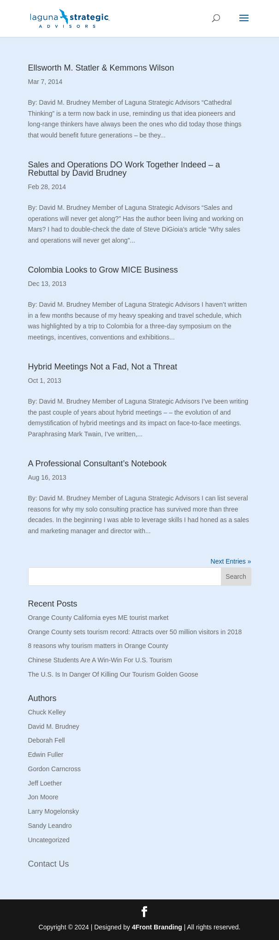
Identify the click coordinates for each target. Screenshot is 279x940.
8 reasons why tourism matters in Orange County (98, 645)
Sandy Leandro (50, 825)
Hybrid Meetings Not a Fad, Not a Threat (103, 366)
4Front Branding (157, 927)
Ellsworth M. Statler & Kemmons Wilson (101, 67)
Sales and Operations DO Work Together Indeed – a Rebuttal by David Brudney (124, 169)
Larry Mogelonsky (53, 811)
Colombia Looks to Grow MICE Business (103, 269)
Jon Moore (43, 797)
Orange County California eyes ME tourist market (98, 617)
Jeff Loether (45, 783)
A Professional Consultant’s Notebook (97, 463)
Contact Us (48, 864)
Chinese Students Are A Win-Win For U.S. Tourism (100, 660)
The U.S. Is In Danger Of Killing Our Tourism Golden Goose (113, 674)
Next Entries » (231, 561)
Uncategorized (49, 840)
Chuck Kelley (47, 712)
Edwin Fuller (46, 754)
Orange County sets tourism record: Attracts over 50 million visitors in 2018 (135, 632)
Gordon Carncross (54, 769)
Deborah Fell (46, 740)
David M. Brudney (53, 726)
